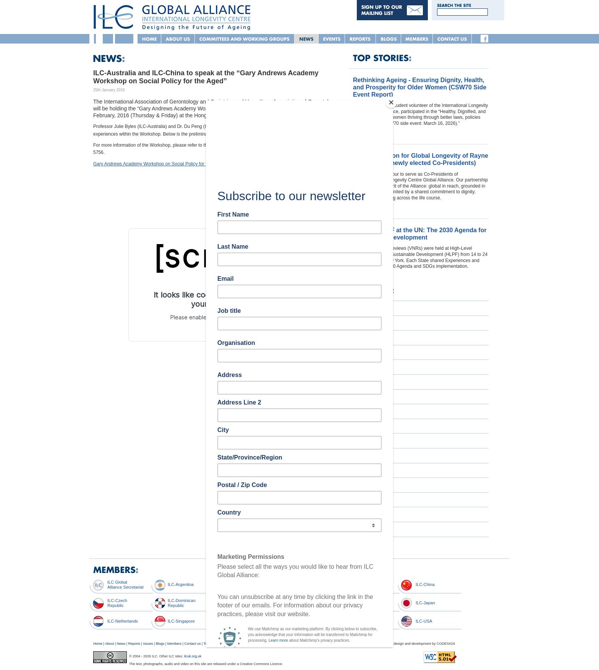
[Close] (391, 102)
